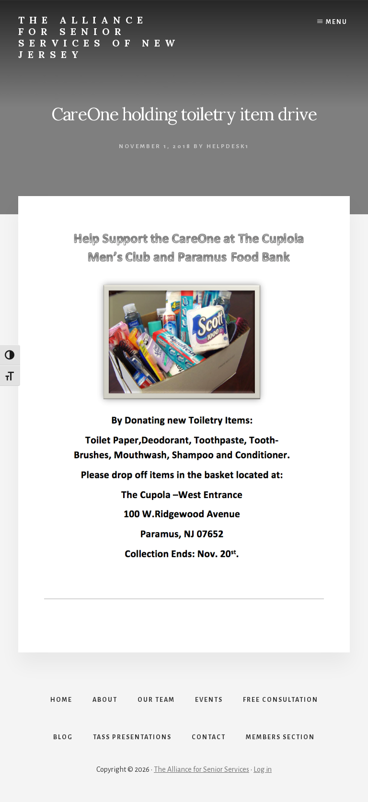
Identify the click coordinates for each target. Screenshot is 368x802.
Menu (336, 22)
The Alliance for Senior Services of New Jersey (99, 37)
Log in (262, 769)
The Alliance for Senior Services (201, 769)
